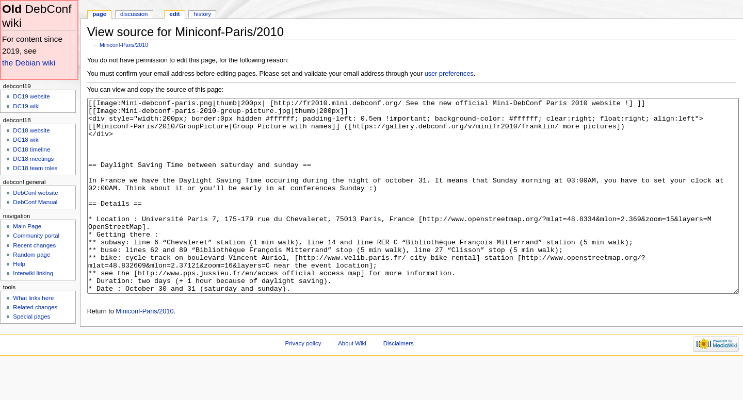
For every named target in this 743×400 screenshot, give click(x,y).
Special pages (31, 316)
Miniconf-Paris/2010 (124, 45)
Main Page (27, 226)
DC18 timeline (31, 149)
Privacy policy (303, 382)
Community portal (36, 235)
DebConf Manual (35, 202)
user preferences (449, 73)
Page (99, 14)
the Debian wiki (28, 62)
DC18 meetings (33, 159)
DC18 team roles (35, 168)
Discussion (134, 14)
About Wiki (352, 382)
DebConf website (35, 193)
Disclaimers (398, 382)
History (203, 14)
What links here (33, 298)
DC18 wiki (26, 140)
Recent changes (34, 245)
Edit (174, 14)
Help (19, 264)
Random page (31, 255)
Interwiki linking (33, 273)
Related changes (35, 307)
